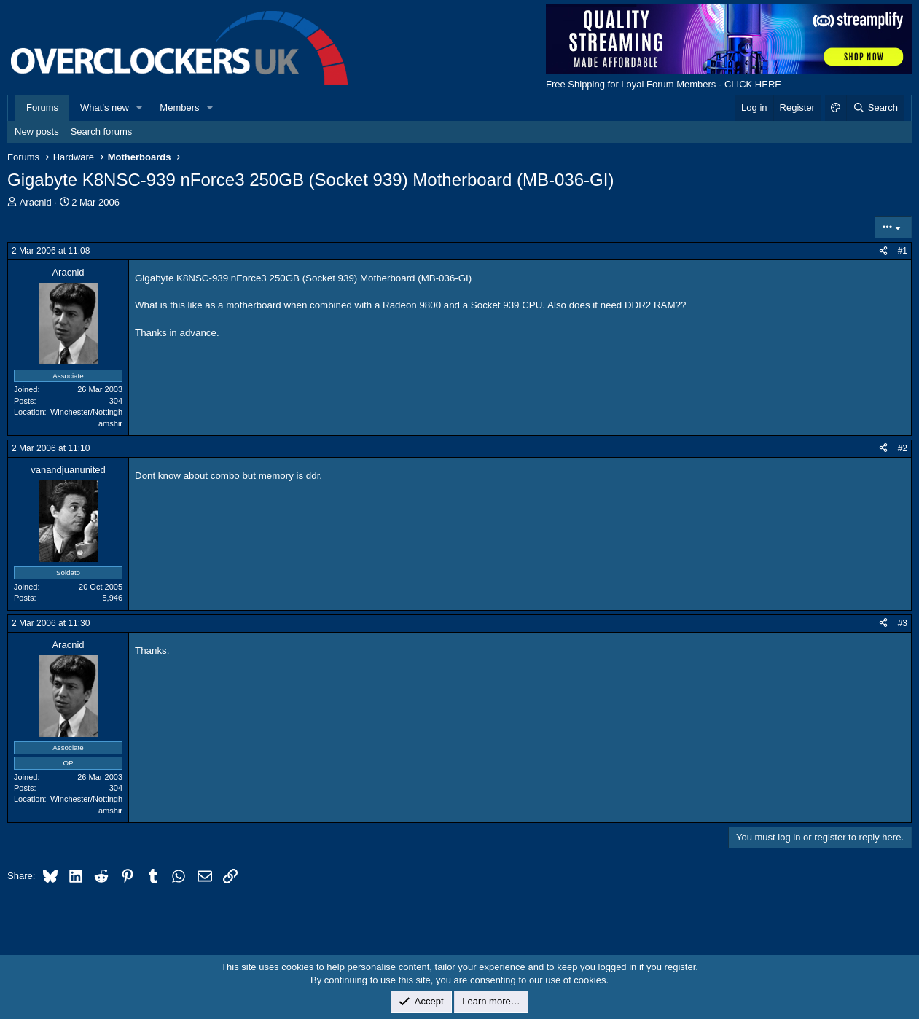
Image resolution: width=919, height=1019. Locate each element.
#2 (902, 448)
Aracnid (36, 202)
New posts (37, 131)
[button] (139, 107)
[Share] (883, 251)
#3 (902, 623)
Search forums (102, 131)
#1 (902, 251)
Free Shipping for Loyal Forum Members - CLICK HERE (663, 84)
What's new (104, 107)
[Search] (875, 107)
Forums (42, 107)
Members (179, 107)
